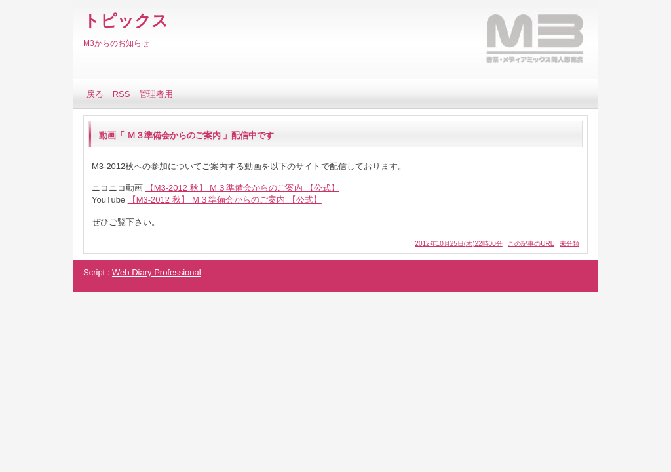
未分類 (569, 243)
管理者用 (156, 94)
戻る (95, 94)
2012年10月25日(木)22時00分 (458, 243)
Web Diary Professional (156, 272)
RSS (121, 94)
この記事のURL (531, 243)
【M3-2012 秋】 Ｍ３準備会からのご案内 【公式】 (242, 188)
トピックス (125, 20)
